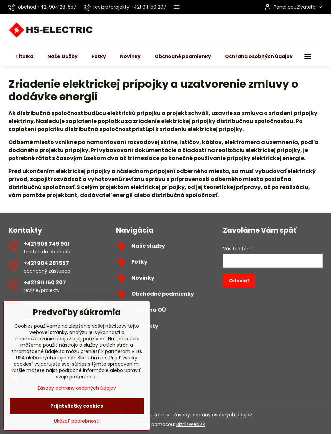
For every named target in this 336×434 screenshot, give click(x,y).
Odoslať (239, 280)
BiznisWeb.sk (190, 424)
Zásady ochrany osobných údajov (212, 414)
